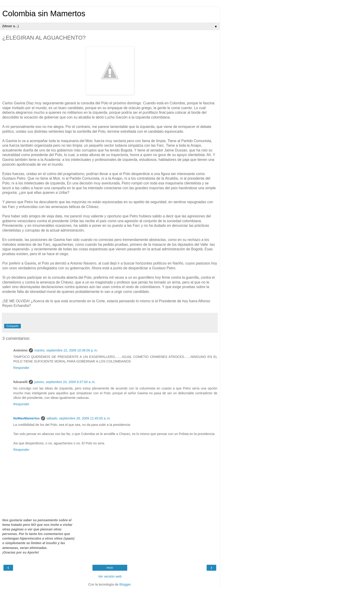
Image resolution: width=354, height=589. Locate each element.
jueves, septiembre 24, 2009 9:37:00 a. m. (64, 382)
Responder (21, 368)
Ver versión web (110, 576)
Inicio (110, 567)
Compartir (12, 326)
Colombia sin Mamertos (43, 13)
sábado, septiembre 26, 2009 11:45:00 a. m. (78, 418)
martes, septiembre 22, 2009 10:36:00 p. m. (66, 350)
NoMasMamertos (26, 418)
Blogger (125, 584)
